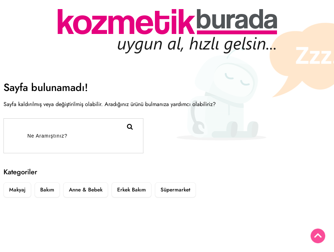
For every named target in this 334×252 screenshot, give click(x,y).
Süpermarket (175, 190)
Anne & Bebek (85, 190)
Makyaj (17, 190)
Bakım (47, 190)
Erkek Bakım (131, 190)
